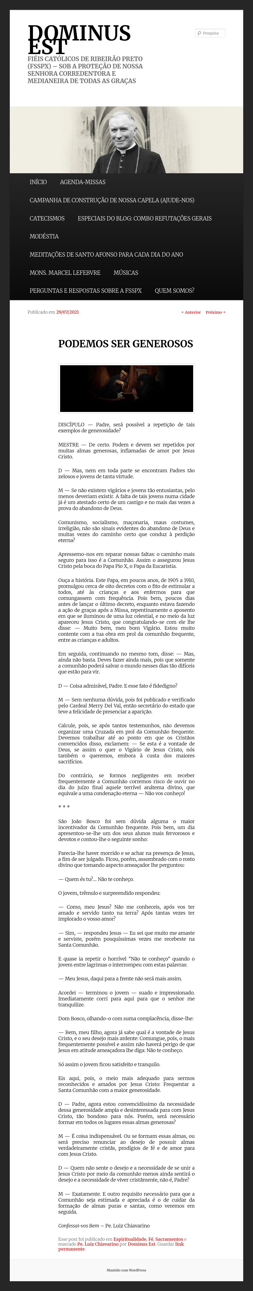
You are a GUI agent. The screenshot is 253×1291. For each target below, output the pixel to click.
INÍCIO (38, 182)
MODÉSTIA (44, 236)
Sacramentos (169, 1239)
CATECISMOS (47, 218)
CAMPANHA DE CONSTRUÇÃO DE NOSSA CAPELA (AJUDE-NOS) (112, 200)
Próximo (216, 312)
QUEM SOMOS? (175, 290)
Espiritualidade (129, 1239)
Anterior (191, 312)
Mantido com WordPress (126, 1270)
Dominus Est (142, 1244)
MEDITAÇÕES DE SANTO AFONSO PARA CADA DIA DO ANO (106, 254)
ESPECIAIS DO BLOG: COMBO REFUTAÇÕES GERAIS (145, 218)
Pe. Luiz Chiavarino (98, 1244)
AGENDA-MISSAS (83, 182)
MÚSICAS (126, 272)
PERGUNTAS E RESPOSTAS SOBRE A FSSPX (86, 290)
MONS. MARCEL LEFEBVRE (65, 272)
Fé (150, 1239)
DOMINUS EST (79, 39)
